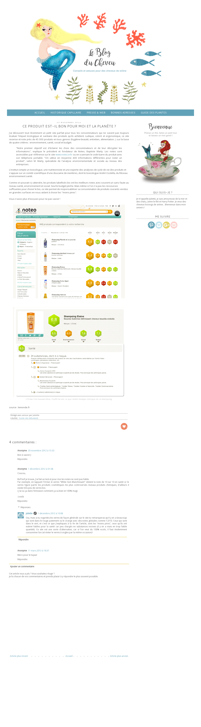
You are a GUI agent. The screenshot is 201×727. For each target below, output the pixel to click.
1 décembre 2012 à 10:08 (50, 513)
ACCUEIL (39, 112)
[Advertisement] (69, 689)
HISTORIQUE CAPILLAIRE (66, 112)
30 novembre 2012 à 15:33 (41, 450)
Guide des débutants (28, 418)
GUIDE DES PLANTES (154, 112)
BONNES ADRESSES (123, 112)
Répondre (22, 459)
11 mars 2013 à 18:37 (38, 550)
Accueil (69, 656)
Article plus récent (19, 656)
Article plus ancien (119, 656)
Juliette (29, 513)
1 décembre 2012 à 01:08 (40, 468)
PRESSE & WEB (96, 112)
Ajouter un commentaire (22, 566)
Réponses (25, 507)
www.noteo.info (64, 154)
